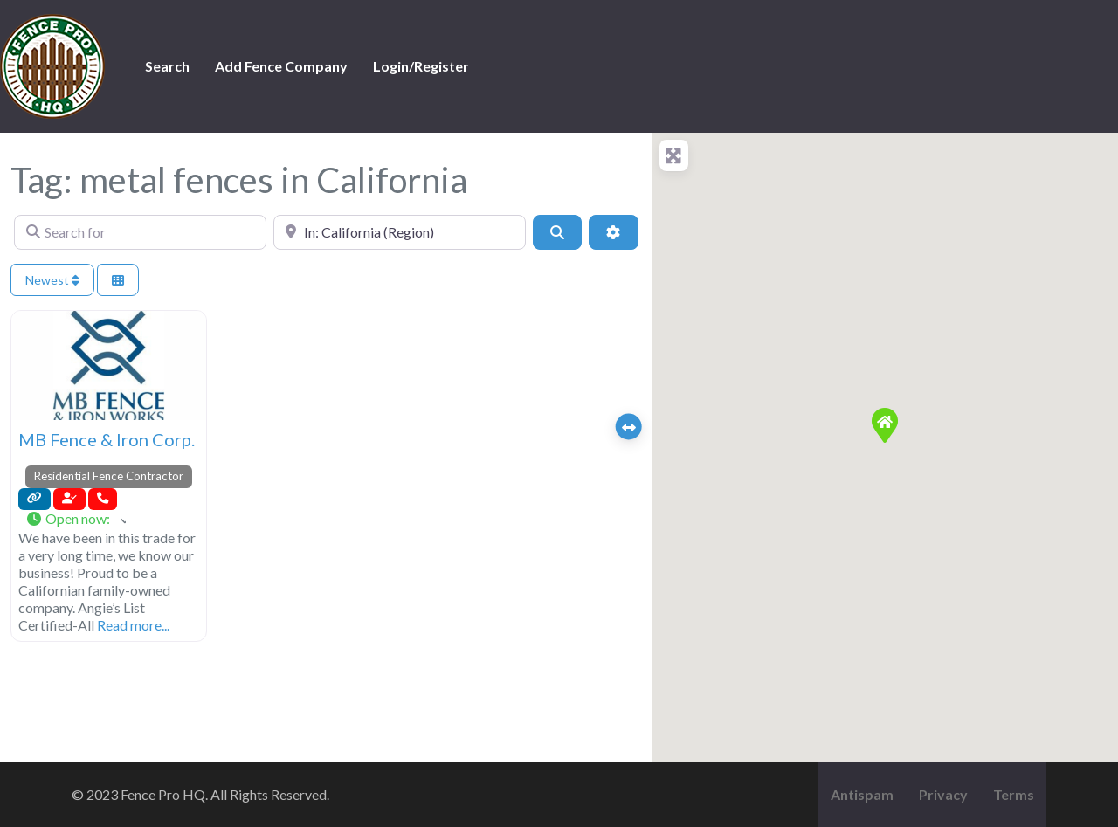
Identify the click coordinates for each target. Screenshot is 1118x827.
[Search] (557, 232)
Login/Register (421, 66)
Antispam (862, 794)
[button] (75, 519)
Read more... (133, 625)
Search (167, 66)
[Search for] (140, 232)
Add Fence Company (281, 66)
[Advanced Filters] (613, 232)
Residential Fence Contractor (108, 476)
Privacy (943, 794)
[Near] (399, 232)
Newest (52, 279)
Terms (1013, 794)
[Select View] (118, 280)
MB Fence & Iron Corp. (106, 439)
